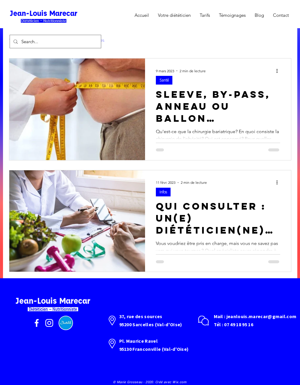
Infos (163, 192)
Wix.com (179, 382)
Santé (164, 80)
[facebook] (37, 323)
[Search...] (54, 41)
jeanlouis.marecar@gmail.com (261, 316)
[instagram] (49, 323)
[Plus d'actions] (279, 70)
